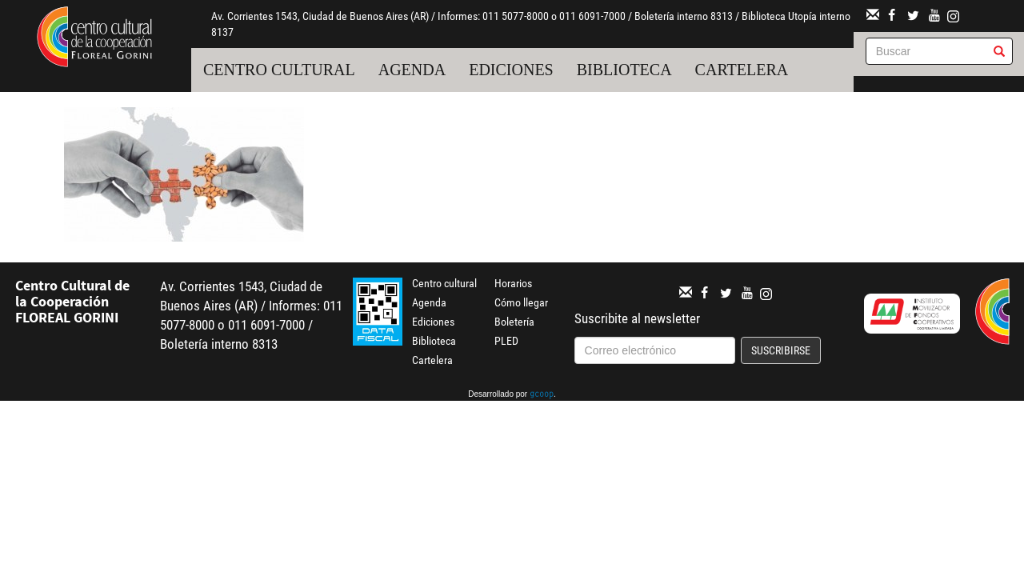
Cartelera (742, 69)
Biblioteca (624, 69)
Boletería (514, 321)
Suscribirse (780, 350)
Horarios (513, 283)
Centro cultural (279, 69)
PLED (506, 340)
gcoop (542, 395)
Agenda (412, 69)
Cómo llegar (521, 302)
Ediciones (511, 69)
